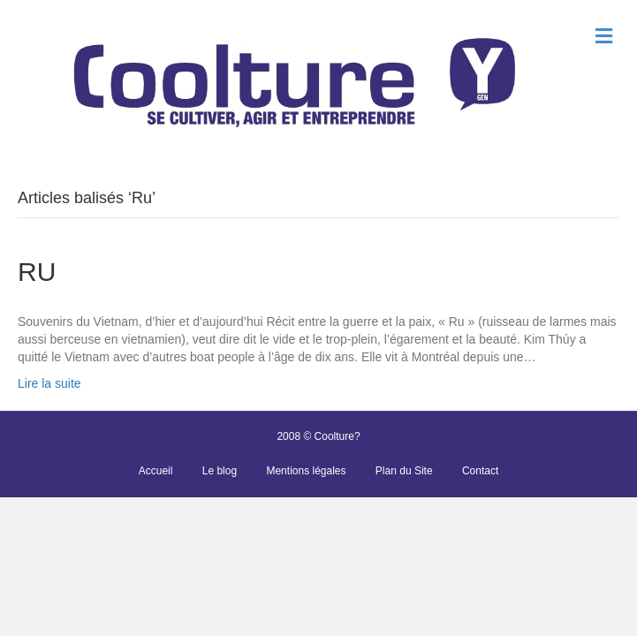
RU (37, 271)
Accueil (156, 471)
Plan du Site (404, 471)
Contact (480, 471)
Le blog (219, 471)
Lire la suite (49, 383)
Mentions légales (305, 471)
